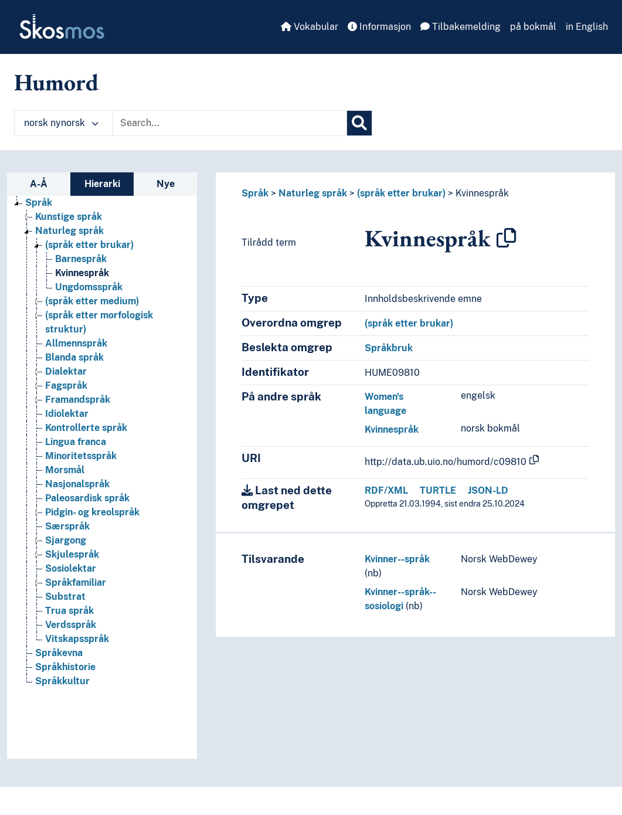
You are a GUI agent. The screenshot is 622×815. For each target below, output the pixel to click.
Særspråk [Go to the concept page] (67, 526)
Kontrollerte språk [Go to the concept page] (86, 427)
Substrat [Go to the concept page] (65, 596)
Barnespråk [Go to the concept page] (81, 258)
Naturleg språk (312, 193)
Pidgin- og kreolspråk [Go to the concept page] (92, 512)
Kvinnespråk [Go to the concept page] (82, 273)
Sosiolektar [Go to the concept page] (70, 568)
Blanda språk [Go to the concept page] (74, 357)
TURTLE (438, 490)
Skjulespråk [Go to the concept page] (72, 554)
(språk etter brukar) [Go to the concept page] (89, 244)
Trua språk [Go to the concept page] (69, 610)
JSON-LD (488, 490)
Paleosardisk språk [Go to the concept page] (87, 498)
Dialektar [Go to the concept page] (66, 371)
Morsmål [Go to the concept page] (64, 470)
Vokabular (309, 26)
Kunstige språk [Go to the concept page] (68, 216)
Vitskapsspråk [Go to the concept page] (77, 638)
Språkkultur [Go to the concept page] (62, 681)
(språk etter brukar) (401, 193)
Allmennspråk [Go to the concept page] (76, 343)
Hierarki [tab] (102, 183)
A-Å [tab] (38, 183)
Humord (56, 82)
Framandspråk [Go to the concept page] (77, 399)
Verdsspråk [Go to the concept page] (70, 624)
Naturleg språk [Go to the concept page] (69, 230)
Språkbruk (389, 348)
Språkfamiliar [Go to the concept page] (75, 582)
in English (587, 26)
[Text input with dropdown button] (230, 123)
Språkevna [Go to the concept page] (59, 652)
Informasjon (379, 26)
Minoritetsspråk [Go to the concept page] (81, 455)
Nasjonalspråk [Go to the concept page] (77, 484)
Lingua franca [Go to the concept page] (75, 441)
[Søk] (359, 123)
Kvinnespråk (482, 193)
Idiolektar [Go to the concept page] (67, 413)
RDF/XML (386, 490)
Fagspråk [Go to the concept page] (66, 385)
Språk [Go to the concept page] (38, 202)
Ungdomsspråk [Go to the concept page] (89, 287)
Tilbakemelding (460, 26)
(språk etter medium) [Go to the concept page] (92, 301)
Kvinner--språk (397, 559)
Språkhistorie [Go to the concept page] (65, 667)
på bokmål (533, 26)
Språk (255, 193)
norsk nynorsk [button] (61, 122)
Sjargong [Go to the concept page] (65, 540)
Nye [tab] (166, 183)
